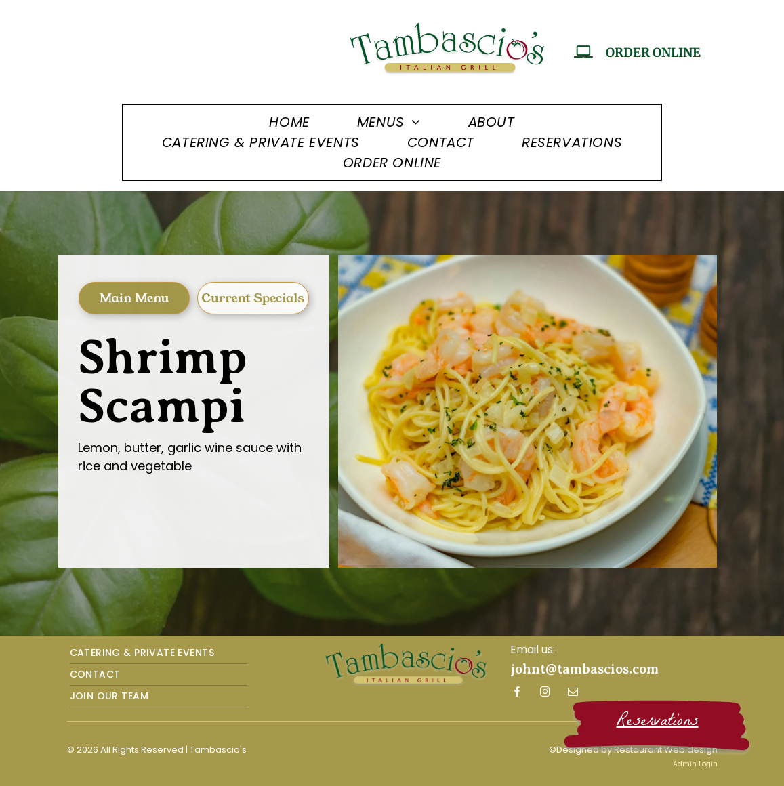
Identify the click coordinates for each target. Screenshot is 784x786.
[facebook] (517, 693)
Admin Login (695, 764)
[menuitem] (289, 122)
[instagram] (545, 693)
